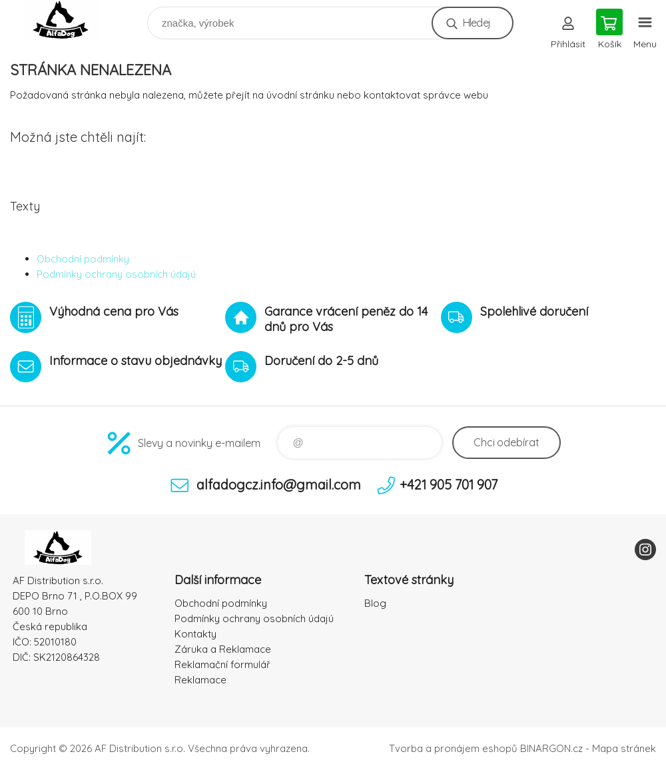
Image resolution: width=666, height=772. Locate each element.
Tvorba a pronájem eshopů (453, 748)
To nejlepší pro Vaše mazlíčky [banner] (69, 19)
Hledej (476, 22)
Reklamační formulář (222, 664)
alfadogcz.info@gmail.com (278, 484)
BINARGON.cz (551, 748)
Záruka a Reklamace (222, 649)
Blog (375, 603)
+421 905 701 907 (449, 484)
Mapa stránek (624, 748)
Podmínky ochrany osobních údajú (116, 274)
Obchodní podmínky (83, 258)
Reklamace (200, 679)
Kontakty (195, 633)
